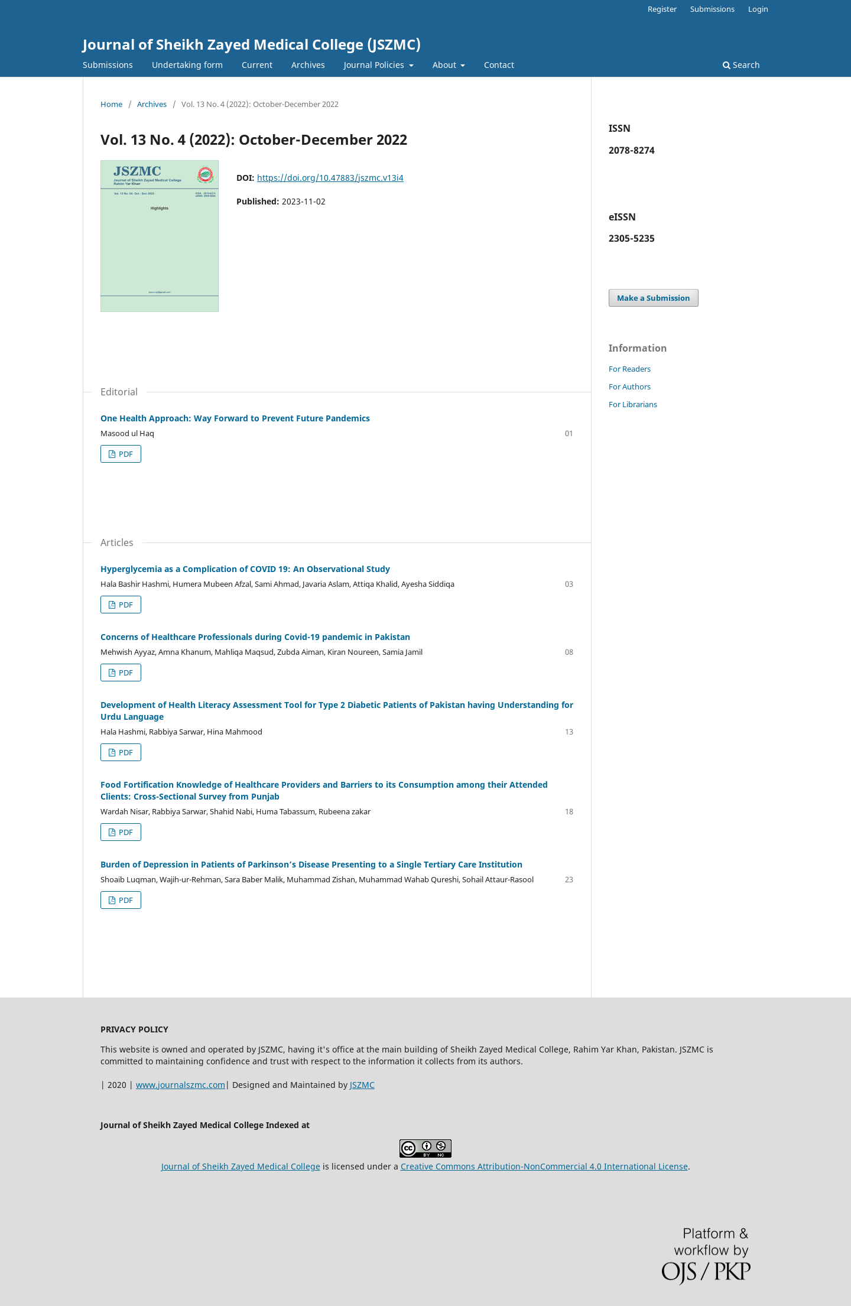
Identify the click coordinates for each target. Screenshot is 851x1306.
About (446, 64)
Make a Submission (653, 298)
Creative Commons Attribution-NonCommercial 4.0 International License (544, 1166)
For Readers (630, 368)
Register (662, 9)
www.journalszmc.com (180, 1084)
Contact (499, 64)
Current (257, 64)
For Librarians (633, 404)
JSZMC (362, 1084)
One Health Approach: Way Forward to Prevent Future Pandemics (235, 418)
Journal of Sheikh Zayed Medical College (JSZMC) (252, 44)
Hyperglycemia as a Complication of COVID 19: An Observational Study (245, 568)
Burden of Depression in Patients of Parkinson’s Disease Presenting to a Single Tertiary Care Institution (311, 864)
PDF (125, 454)
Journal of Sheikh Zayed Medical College (240, 1166)
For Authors (630, 386)
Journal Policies (375, 64)
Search (741, 64)
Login (758, 9)
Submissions (108, 64)
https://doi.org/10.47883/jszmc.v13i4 (330, 177)
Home (111, 104)
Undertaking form (187, 64)
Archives (308, 64)
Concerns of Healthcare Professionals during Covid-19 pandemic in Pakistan (255, 636)
